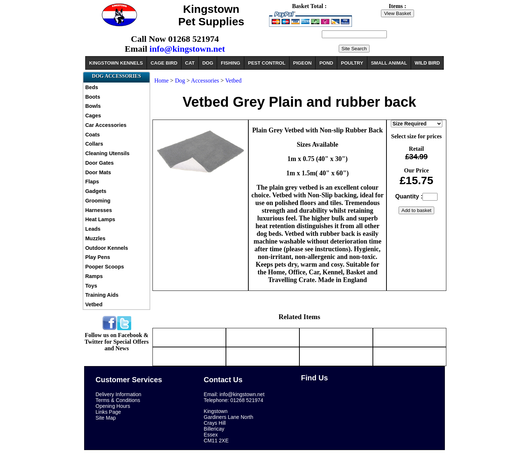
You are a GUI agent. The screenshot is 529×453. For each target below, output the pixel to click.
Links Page (108, 412)
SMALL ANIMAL (389, 63)
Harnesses (98, 210)
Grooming (98, 201)
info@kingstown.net (187, 49)
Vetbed (93, 304)
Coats (92, 135)
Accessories (205, 80)
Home (161, 80)
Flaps (92, 182)
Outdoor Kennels (106, 248)
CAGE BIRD (164, 63)
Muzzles (95, 238)
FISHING (230, 63)
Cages (93, 115)
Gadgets (96, 191)
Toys (91, 286)
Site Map (106, 418)
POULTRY (352, 63)
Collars (94, 144)
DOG (207, 63)
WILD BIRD (427, 63)
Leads (93, 229)
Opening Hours (113, 406)
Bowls (93, 106)
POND (326, 63)
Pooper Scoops (104, 267)
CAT (190, 63)
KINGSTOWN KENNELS (116, 63)
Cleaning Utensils (107, 153)
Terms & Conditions (118, 400)
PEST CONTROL (266, 63)
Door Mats (98, 172)
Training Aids (102, 295)
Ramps (94, 276)
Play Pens (97, 257)
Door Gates (99, 163)
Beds (91, 87)
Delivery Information (118, 394)
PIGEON (302, 63)
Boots (92, 97)
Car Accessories (105, 125)
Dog (180, 80)
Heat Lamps (100, 219)
